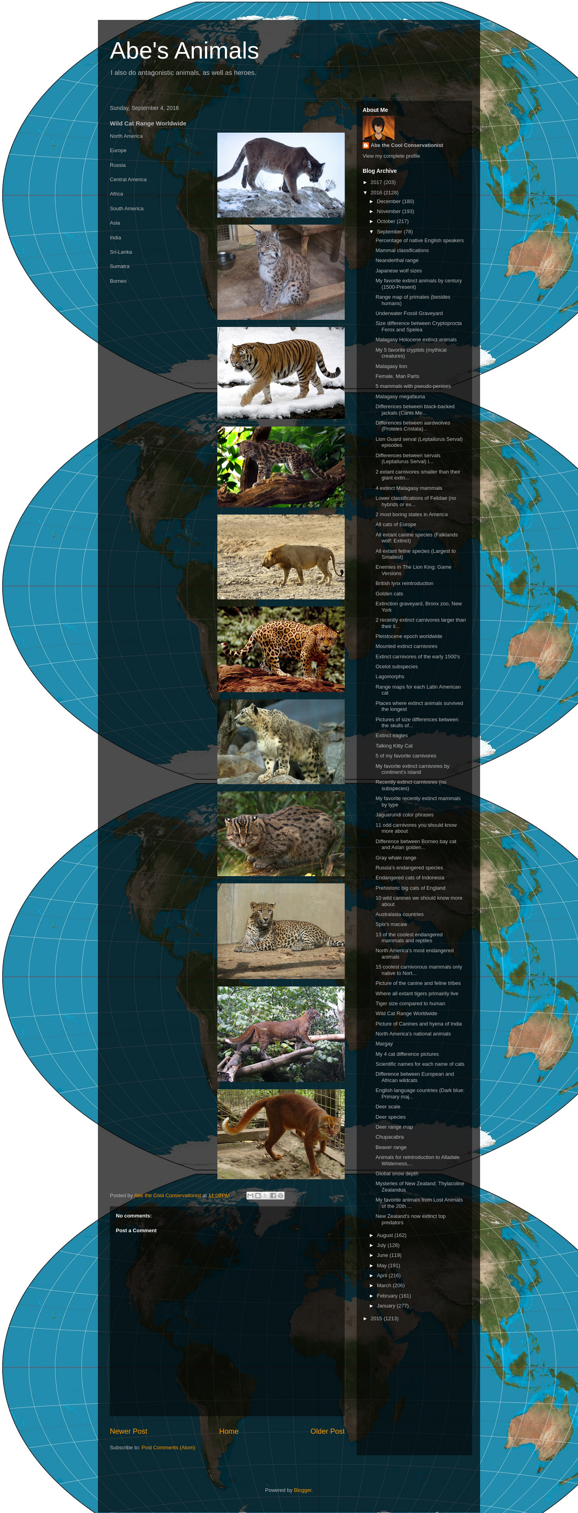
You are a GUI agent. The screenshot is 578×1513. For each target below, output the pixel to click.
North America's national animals (413, 1034)
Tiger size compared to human (410, 1003)
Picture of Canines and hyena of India (418, 1024)
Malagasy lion (391, 366)
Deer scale (387, 1107)
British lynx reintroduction (404, 583)
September (390, 232)
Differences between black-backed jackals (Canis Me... (415, 409)
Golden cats (389, 594)
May (382, 1265)
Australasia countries (399, 914)
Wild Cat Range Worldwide (406, 1013)
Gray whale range (395, 858)
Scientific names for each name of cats (419, 1064)
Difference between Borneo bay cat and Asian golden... (415, 844)
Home (229, 1431)
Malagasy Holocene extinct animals (416, 340)
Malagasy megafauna (400, 396)
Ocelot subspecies (396, 666)
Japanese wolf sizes (398, 271)
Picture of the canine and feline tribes (418, 983)
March (385, 1285)
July (382, 1245)
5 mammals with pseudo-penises (413, 386)
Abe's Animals (184, 50)
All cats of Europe (395, 524)
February (388, 1296)
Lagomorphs (389, 676)
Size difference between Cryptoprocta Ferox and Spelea (418, 326)
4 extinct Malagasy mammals (408, 488)
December (389, 201)
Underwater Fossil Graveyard (409, 313)
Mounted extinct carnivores (406, 646)
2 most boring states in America (411, 514)
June (383, 1255)
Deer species (390, 1117)
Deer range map (394, 1127)
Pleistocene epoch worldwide (408, 636)
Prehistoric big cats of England (410, 888)
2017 (377, 182)
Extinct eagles (391, 735)
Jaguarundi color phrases (404, 815)
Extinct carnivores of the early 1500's (417, 657)
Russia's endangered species (409, 868)
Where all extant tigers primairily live (416, 993)
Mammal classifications (402, 250)
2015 (377, 1318)
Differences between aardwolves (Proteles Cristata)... (412, 426)
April (383, 1275)
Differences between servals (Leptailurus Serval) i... (407, 458)
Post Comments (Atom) (168, 1447)
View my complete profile (391, 156)
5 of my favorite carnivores (405, 756)
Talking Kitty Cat (393, 746)
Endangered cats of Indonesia (409, 878)
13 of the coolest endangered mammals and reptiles (408, 938)
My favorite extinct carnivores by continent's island (412, 769)
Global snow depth (396, 1173)
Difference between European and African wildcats (414, 1077)
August (385, 1235)
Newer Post (128, 1431)
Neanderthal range (396, 260)
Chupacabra (389, 1137)
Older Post (327, 1431)
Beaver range (390, 1147)
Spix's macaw (391, 924)
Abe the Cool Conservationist (407, 145)
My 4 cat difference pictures (407, 1054)
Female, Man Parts (397, 376)
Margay (383, 1044)
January (387, 1306)
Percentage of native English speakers (419, 240)
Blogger (302, 1490)
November (389, 211)
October (387, 221)
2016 (377, 193)
